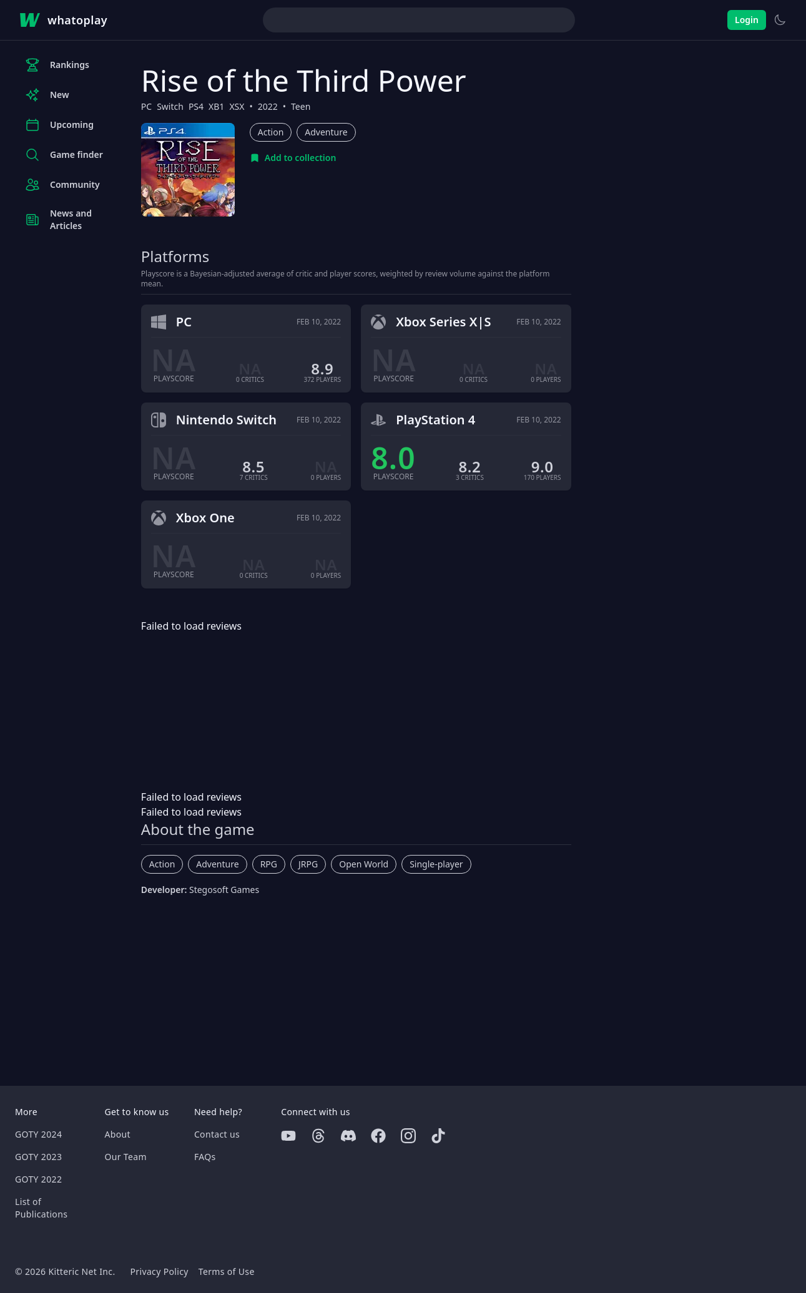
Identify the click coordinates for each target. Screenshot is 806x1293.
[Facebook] (378, 1135)
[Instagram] (408, 1135)
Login (747, 20)
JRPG (308, 864)
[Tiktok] (438, 1135)
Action (270, 132)
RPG (268, 864)
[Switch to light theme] (780, 20)
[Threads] (318, 1135)
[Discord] (348, 1135)
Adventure (326, 132)
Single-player (436, 864)
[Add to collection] (293, 158)
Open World (363, 864)
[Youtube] (288, 1135)
